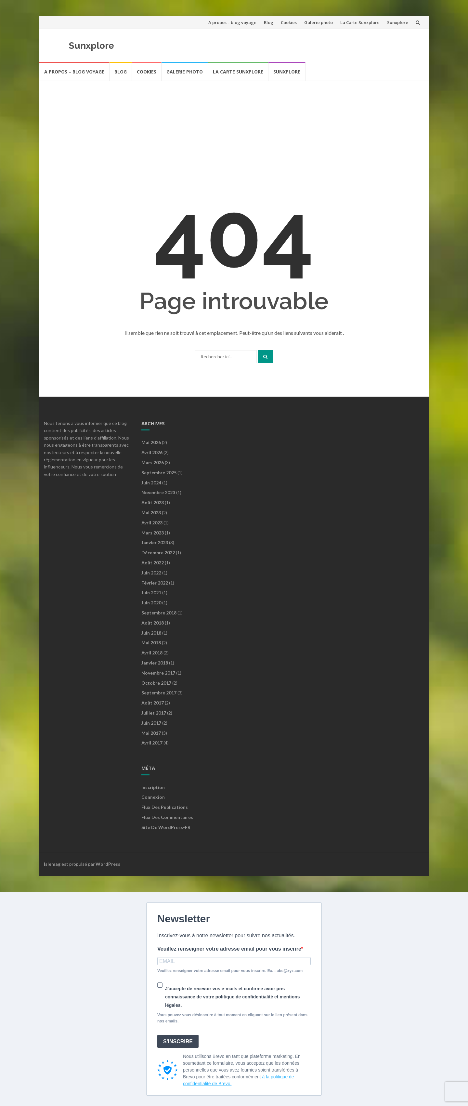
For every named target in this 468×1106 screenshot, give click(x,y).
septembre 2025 (158, 472)
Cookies (289, 22)
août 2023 (152, 502)
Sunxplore (397, 22)
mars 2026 (152, 462)
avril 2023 (151, 522)
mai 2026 (151, 442)
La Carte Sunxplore (360, 22)
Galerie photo (318, 22)
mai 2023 (151, 512)
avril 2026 (151, 452)
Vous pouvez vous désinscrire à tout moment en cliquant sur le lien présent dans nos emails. (232, 1018)
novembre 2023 (158, 492)
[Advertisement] (234, 130)
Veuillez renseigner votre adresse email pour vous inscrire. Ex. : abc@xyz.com (230, 970)
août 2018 (152, 622)
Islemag (52, 864)
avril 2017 (151, 742)
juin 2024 (151, 482)
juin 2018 (151, 633)
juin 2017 (151, 723)
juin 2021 (151, 592)
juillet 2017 (153, 713)
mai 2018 (151, 642)
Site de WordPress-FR (165, 827)
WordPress (108, 864)
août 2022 (152, 562)
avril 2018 (151, 652)
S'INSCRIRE (178, 1041)
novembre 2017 (158, 673)
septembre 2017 (158, 692)
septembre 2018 (158, 612)
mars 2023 (152, 532)
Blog (268, 22)
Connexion (153, 797)
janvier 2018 (154, 662)
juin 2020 (151, 602)
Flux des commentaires (167, 817)
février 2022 (154, 583)
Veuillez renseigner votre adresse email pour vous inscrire (229, 949)
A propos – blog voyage (232, 22)
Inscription (153, 787)
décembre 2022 (158, 552)
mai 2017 (151, 733)
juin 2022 (151, 572)
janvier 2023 (154, 542)
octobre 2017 (156, 683)
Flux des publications (164, 807)
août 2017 (152, 702)
